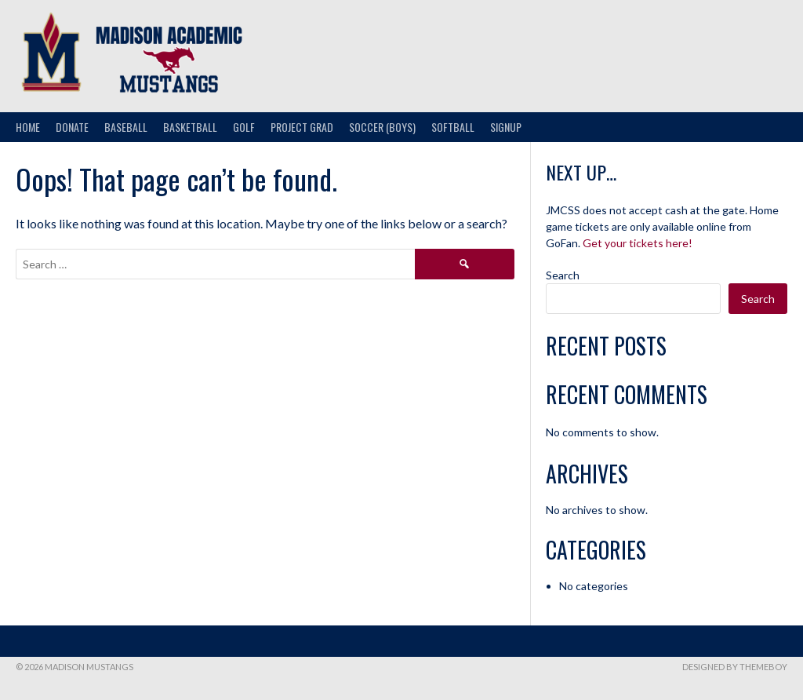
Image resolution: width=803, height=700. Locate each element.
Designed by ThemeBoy (734, 667)
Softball (452, 126)
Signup (505, 126)
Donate (72, 126)
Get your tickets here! (637, 243)
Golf (244, 126)
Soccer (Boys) (382, 126)
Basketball (190, 126)
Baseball (125, 126)
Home (28, 126)
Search (563, 275)
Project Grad (302, 126)
